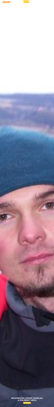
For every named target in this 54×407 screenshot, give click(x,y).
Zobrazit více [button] (27, 402)
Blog (41, 2)
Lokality (32, 2)
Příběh (21, 2)
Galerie (26, 2)
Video (36, 2)
